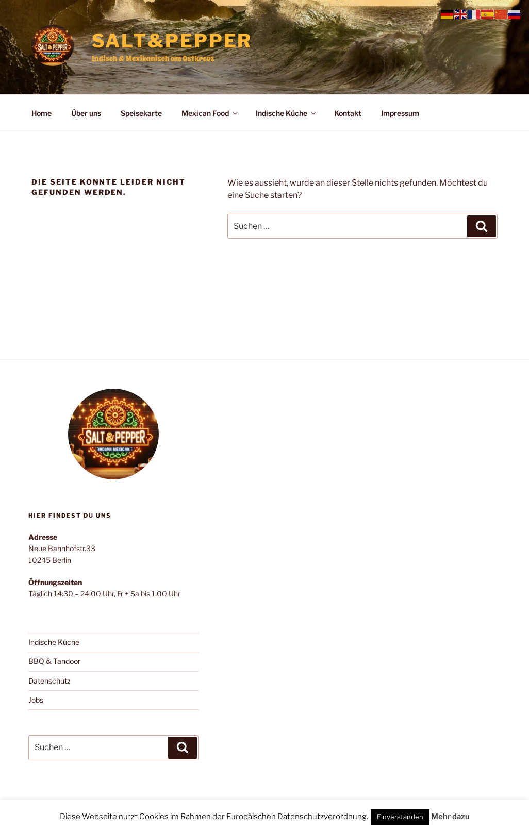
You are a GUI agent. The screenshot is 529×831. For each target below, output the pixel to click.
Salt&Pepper (172, 40)
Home (41, 113)
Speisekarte (141, 113)
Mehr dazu (450, 816)
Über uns (86, 113)
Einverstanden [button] (400, 816)
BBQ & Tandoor (54, 661)
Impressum (400, 113)
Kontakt (347, 113)
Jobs (35, 699)
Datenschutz (49, 680)
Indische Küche (286, 113)
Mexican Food (210, 113)
